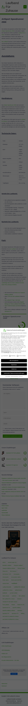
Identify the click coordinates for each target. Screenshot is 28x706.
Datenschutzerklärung (6, 351)
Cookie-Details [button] (7, 376)
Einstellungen (6, 352)
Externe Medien (21, 355)
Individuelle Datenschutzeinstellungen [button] (14, 373)
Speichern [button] (14, 365)
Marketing (12, 355)
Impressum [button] (21, 376)
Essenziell (4, 355)
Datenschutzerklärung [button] (14, 376)
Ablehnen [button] (14, 369)
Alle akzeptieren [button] (14, 360)
